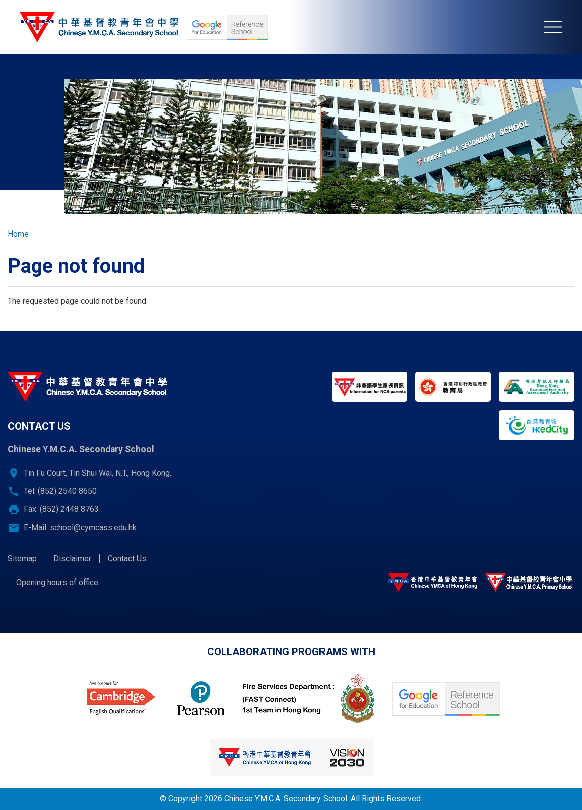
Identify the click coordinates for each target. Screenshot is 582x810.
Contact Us (127, 558)
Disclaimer (72, 558)
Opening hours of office (57, 582)
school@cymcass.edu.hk (93, 527)
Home (18, 234)
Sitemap (22, 558)
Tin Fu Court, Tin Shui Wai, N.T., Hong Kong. (97, 473)
